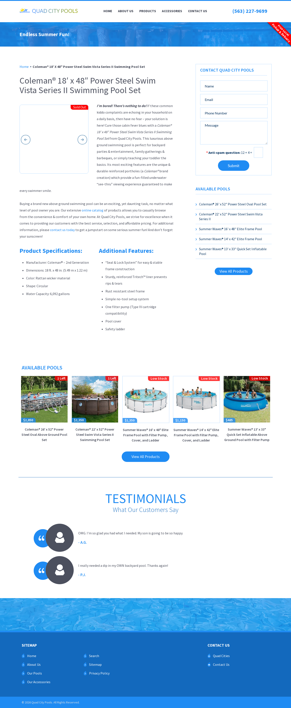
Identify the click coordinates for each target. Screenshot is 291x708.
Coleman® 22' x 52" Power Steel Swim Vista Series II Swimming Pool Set (95, 409)
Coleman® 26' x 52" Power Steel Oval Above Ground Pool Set (44, 409)
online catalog (92, 210)
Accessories (172, 11)
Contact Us (197, 11)
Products (147, 11)
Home (107, 11)
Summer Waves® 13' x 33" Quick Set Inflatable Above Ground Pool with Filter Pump (247, 409)
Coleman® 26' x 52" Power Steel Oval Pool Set (233, 204)
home (24, 66)
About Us (125, 11)
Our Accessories (38, 682)
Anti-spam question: (223, 152)
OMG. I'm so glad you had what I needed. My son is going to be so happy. (130, 538)
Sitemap (95, 664)
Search (94, 656)
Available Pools (213, 188)
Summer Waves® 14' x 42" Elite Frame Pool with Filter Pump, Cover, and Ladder (196, 409)
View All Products (233, 271)
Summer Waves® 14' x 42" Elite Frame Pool (230, 239)
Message (234, 132)
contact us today (62, 230)
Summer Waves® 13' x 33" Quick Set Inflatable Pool (233, 251)
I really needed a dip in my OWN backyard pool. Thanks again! (123, 570)
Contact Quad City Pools (227, 70)
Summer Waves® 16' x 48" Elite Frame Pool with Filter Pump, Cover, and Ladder (145, 409)
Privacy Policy (99, 673)
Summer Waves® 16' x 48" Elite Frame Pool (230, 229)
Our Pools (34, 673)
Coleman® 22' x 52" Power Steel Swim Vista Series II (231, 216)
